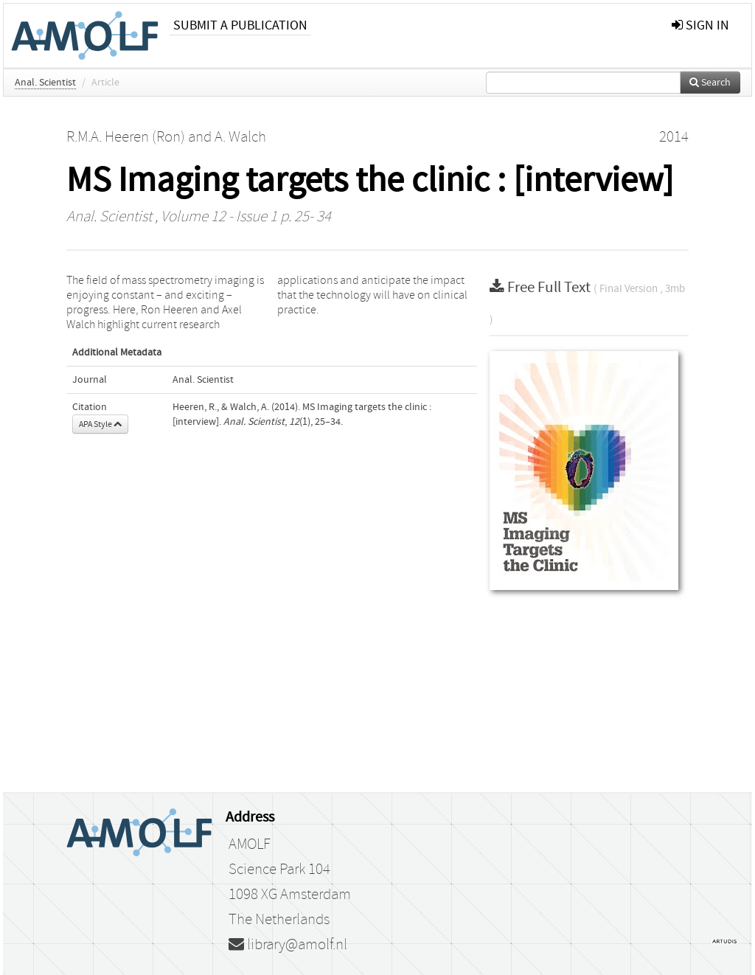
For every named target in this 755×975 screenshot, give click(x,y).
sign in (700, 25)
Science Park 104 (279, 869)
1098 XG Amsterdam (290, 894)
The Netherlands (279, 920)
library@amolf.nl (288, 945)
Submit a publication (240, 25)
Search (710, 83)
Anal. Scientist (45, 83)
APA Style (100, 424)
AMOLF (250, 844)
